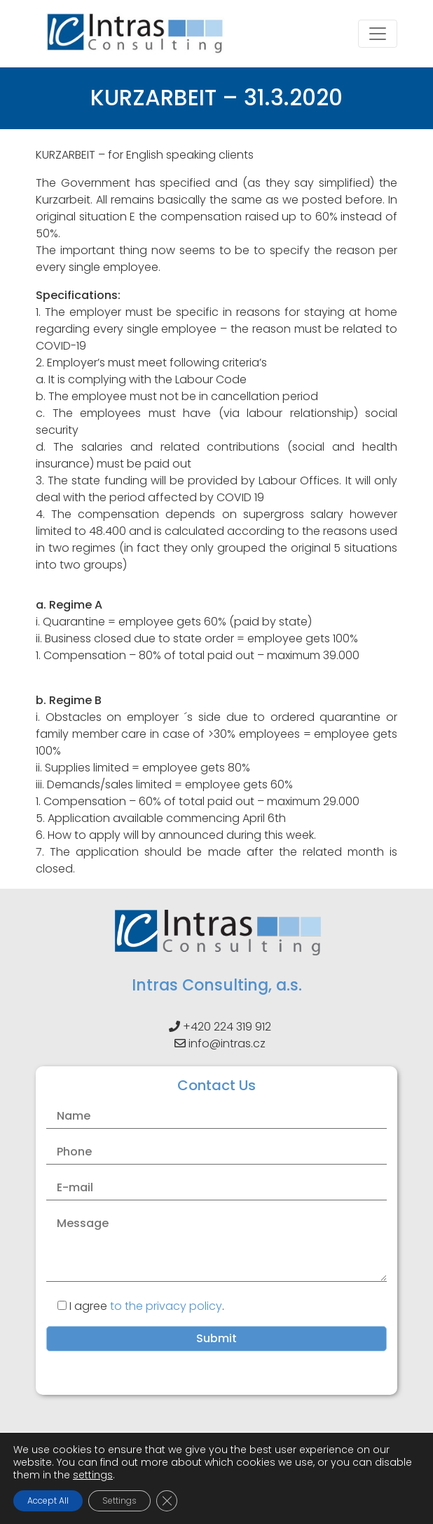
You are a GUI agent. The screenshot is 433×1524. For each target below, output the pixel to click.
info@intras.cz (227, 1043)
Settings (119, 1500)
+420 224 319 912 (227, 1027)
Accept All (48, 1500)
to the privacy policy (166, 1306)
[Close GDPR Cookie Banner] (166, 1500)
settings (93, 1475)
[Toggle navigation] (377, 34)
